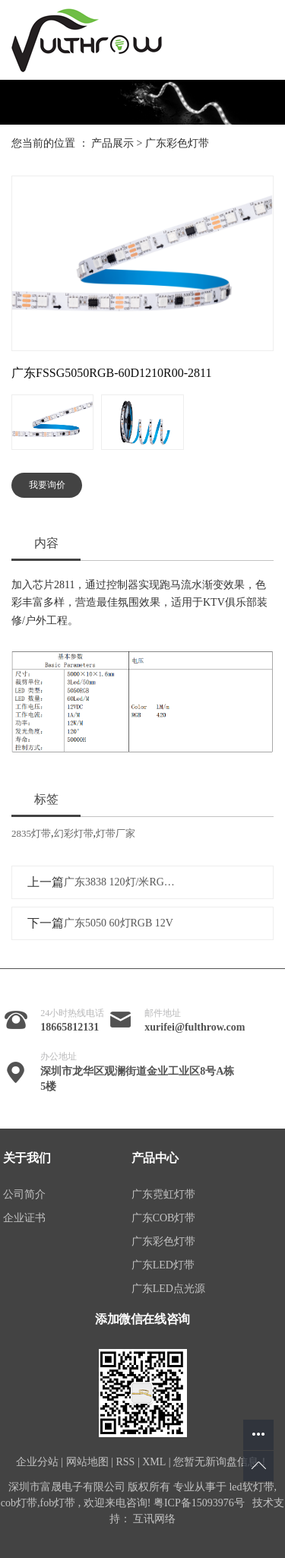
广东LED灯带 (163, 1265)
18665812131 (69, 1027)
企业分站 (37, 1462)
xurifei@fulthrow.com (194, 1027)
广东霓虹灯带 (163, 1194)
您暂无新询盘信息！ (221, 1462)
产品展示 (112, 143)
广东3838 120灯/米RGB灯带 (121, 882)
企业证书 (24, 1218)
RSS (125, 1462)
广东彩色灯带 (177, 143)
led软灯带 (251, 1487)
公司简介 (24, 1194)
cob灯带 (19, 1503)
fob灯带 (58, 1503)
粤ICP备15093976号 (199, 1503)
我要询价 (47, 485)
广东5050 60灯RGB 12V (118, 923)
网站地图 (87, 1462)
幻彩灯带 (73, 833)
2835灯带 (31, 833)
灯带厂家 (115, 833)
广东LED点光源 (168, 1288)
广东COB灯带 (163, 1218)
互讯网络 (154, 1519)
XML (154, 1462)
